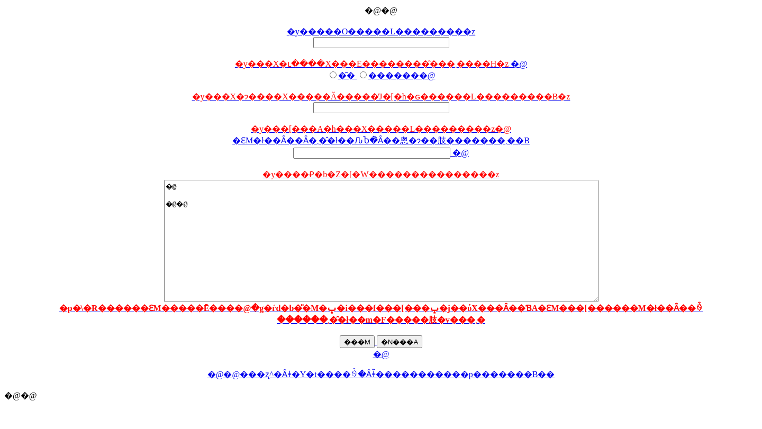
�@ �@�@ (381, 253)
